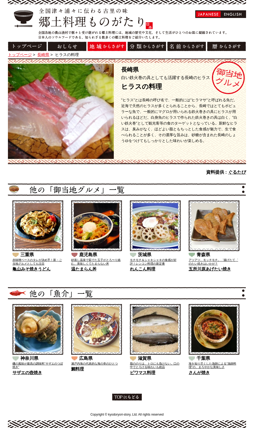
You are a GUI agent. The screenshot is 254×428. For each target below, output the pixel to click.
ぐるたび (237, 172)
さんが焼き (199, 372)
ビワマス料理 (142, 372)
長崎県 (43, 54)
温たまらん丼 (84, 269)
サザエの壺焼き (27, 372)
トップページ (20, 54)
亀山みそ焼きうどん (31, 269)
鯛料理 (77, 369)
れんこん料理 (142, 269)
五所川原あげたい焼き (210, 269)
